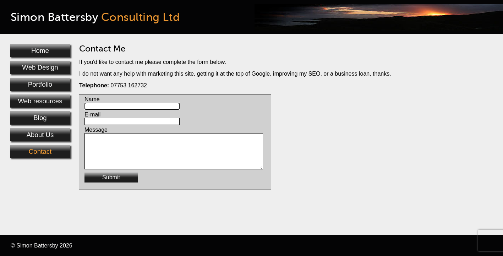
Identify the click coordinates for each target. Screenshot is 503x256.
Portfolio (40, 84)
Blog (40, 117)
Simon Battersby (95, 17)
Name (92, 99)
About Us (40, 134)
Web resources (40, 101)
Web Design (40, 67)
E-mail (92, 114)
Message (96, 130)
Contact (40, 151)
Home (40, 50)
